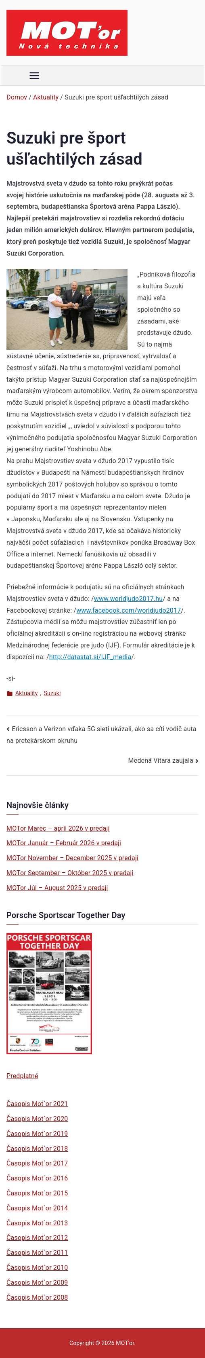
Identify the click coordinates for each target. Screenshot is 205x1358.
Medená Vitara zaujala (160, 760)
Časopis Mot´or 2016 (37, 1178)
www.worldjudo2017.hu (128, 599)
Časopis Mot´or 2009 (37, 1282)
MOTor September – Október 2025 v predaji (70, 873)
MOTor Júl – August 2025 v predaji (57, 888)
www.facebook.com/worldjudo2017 (128, 610)
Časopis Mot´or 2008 (37, 1297)
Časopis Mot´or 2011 (37, 1252)
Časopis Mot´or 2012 (37, 1238)
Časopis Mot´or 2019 (37, 1134)
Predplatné (22, 1076)
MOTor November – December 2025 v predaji (72, 858)
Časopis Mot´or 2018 (37, 1149)
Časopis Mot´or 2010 (37, 1267)
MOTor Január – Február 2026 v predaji (63, 843)
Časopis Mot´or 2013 (37, 1223)
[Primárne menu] (34, 75)
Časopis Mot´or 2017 (37, 1163)
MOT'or (125, 1343)
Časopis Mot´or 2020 (37, 1119)
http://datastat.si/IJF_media (90, 657)
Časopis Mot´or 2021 (37, 1104)
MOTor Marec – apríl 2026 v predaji (58, 828)
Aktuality (26, 693)
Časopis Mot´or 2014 (37, 1208)
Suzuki (52, 693)
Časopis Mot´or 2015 (37, 1193)
